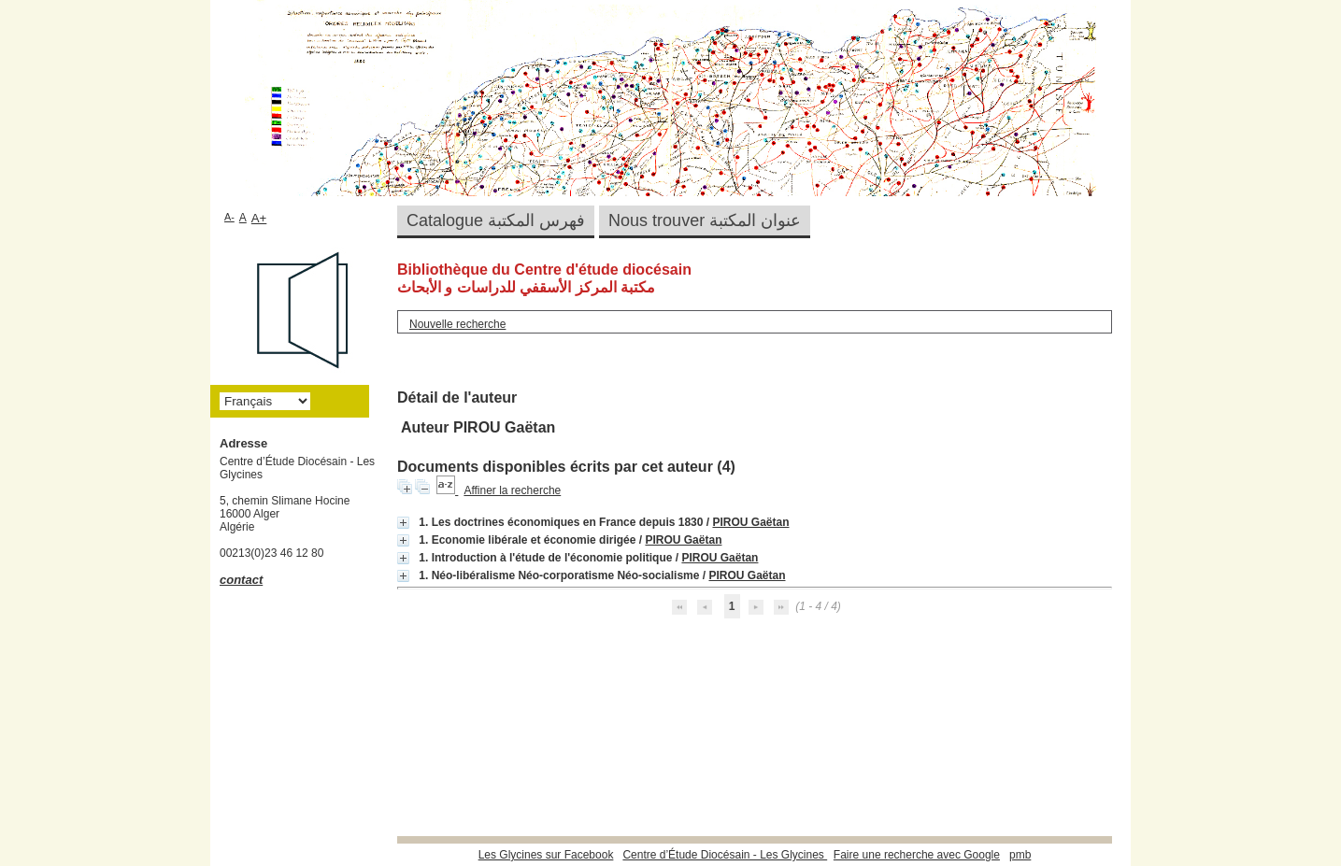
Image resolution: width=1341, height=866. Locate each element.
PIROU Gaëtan (750, 522)
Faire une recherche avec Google (917, 854)
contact (241, 580)
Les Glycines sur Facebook (546, 854)
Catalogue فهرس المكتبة (496, 220)
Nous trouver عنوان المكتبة (704, 220)
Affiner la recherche (512, 490)
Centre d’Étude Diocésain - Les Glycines (724, 854)
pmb (1020, 854)
